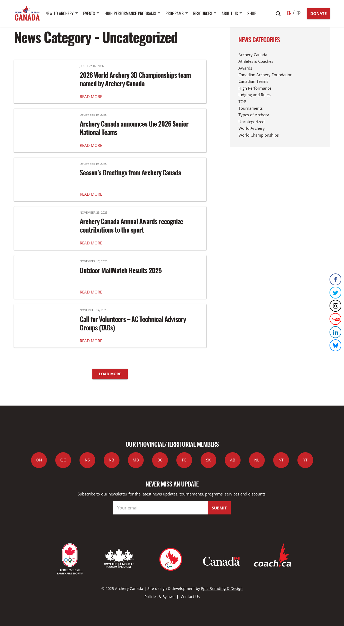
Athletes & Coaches (255, 61)
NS (87, 460)
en (289, 12)
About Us (230, 13)
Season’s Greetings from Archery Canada (130, 172)
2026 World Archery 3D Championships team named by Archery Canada (135, 79)
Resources (202, 13)
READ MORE (91, 96)
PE (184, 460)
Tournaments (250, 108)
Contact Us (190, 596)
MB (136, 460)
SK (208, 460)
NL (256, 460)
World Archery (251, 128)
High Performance (254, 88)
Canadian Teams (253, 81)
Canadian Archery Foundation (265, 74)
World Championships (258, 135)
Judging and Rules (254, 94)
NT (280, 460)
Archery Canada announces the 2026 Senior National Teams (134, 127)
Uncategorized (251, 121)
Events (89, 13)
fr (298, 12)
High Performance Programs (130, 13)
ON (39, 460)
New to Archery (60, 13)
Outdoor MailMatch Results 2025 (121, 270)
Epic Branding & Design (222, 588)
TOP (242, 101)
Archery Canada (252, 54)
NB (111, 460)
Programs (175, 13)
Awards (245, 68)
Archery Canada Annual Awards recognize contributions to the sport (131, 225)
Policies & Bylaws (159, 596)
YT (305, 460)
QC (63, 460)
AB (232, 460)
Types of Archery (253, 114)
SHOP (251, 13)
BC (159, 460)
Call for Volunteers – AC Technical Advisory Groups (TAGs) (133, 323)
